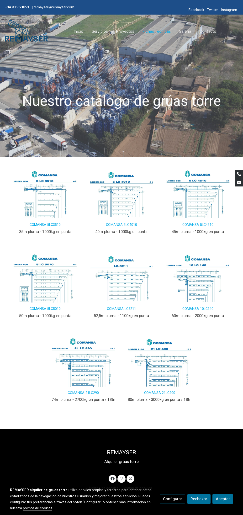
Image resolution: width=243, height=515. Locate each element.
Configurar (172, 498)
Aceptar (223, 498)
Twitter (212, 10)
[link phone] (239, 174)
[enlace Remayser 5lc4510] (198, 192)
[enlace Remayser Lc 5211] (121, 276)
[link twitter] (131, 478)
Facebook (196, 10)
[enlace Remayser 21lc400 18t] (160, 360)
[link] (26, 31)
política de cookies (37, 508)
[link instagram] (121, 478)
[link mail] (239, 182)
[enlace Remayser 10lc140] (198, 276)
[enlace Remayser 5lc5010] (45, 276)
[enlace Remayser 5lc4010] (121, 192)
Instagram (229, 10)
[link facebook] (113, 478)
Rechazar (198, 498)
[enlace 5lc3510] (45, 192)
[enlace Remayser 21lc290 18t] (83, 360)
